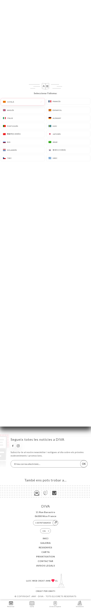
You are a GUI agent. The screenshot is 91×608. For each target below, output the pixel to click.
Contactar (45, 561)
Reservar (10, 604)
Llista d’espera (55, 604)
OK (84, 463)
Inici (45, 538)
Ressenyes (45, 547)
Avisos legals (45, 565)
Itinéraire (80, 604)
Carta (45, 552)
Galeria (45, 543)
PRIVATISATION (45, 556)
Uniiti (51, 591)
